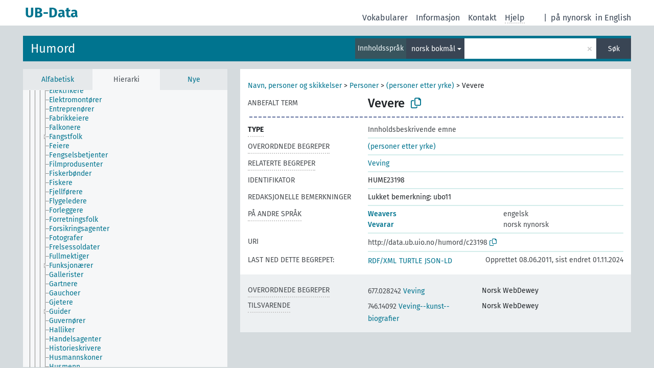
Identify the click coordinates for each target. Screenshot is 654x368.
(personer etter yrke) (420, 85)
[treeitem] (71, 91)
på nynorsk (571, 17)
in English (613, 17)
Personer (364, 85)
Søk (614, 48)
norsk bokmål (433, 48)
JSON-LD (438, 261)
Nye (194, 79)
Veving (378, 163)
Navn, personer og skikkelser (295, 85)
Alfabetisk (57, 79)
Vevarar (381, 224)
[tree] (125, 228)
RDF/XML (382, 261)
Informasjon (438, 17)
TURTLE (410, 261)
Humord (53, 48)
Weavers (382, 214)
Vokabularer (385, 17)
